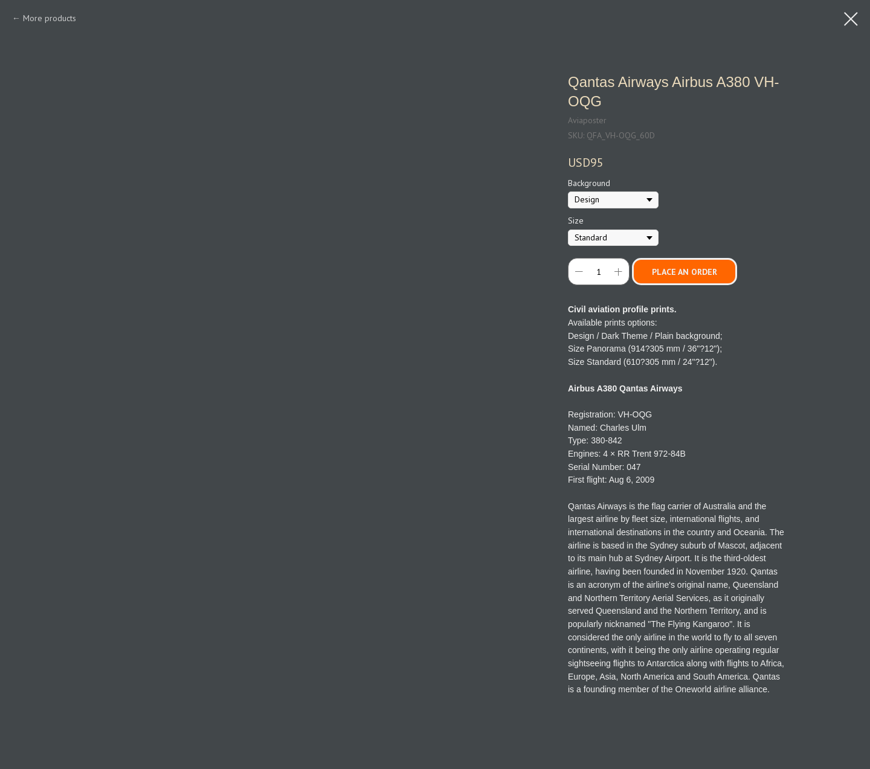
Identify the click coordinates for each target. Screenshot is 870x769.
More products (49, 18)
